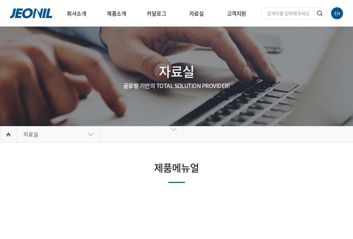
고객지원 (236, 13)
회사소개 (76, 13)
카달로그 (156, 13)
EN (337, 13)
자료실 (196, 13)
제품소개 (116, 13)
